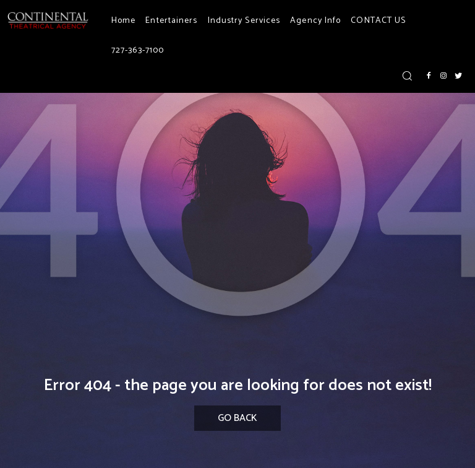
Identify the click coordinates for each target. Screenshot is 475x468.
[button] (407, 75)
